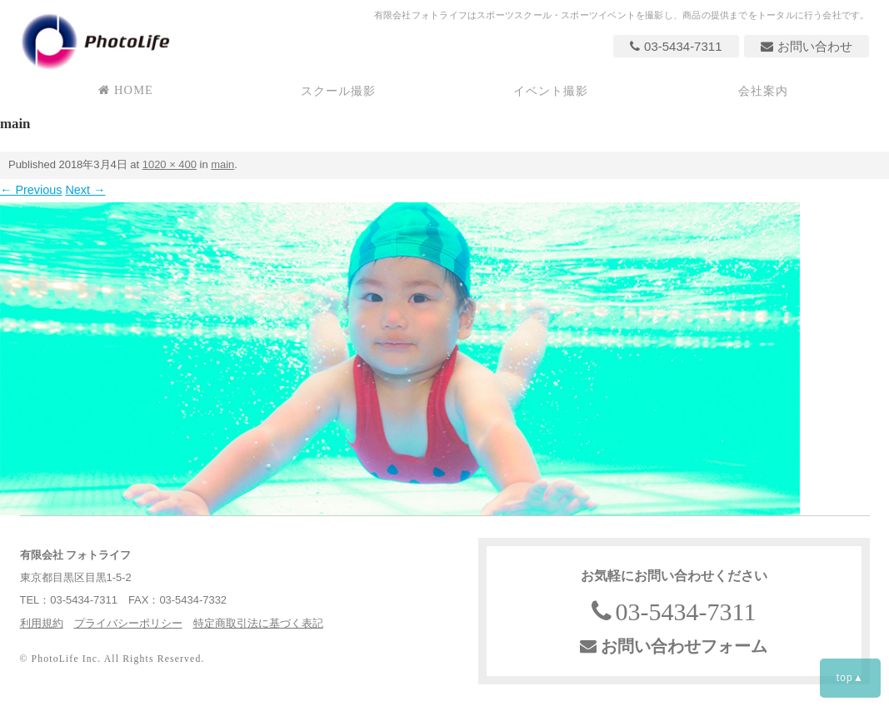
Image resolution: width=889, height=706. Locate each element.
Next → (85, 189)
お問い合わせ (806, 46)
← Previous (31, 189)
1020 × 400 (169, 164)
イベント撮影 (551, 90)
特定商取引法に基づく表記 (258, 623)
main (222, 164)
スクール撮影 (339, 90)
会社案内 (763, 90)
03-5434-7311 (676, 46)
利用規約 (41, 623)
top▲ (850, 678)
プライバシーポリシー (128, 623)
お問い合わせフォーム (673, 646)
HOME (125, 90)
